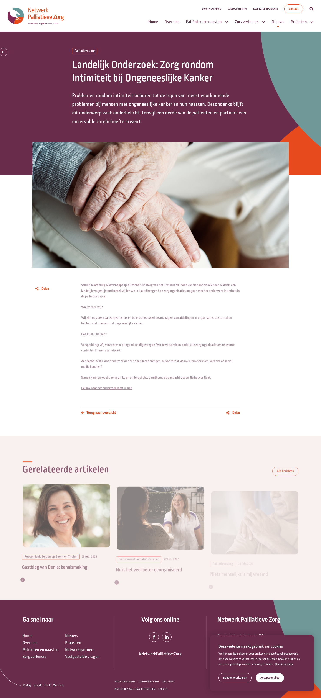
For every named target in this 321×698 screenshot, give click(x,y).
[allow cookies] (270, 677)
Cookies (162, 689)
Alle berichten (285, 479)
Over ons (30, 643)
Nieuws (71, 636)
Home (27, 636)
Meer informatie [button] (284, 664)
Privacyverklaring (124, 681)
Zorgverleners (34, 656)
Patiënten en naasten (40, 649)
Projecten (73, 643)
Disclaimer (168, 681)
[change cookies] (235, 677)
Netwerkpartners (79, 649)
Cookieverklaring (149, 681)
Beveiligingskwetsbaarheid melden (134, 689)
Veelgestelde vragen (82, 656)
